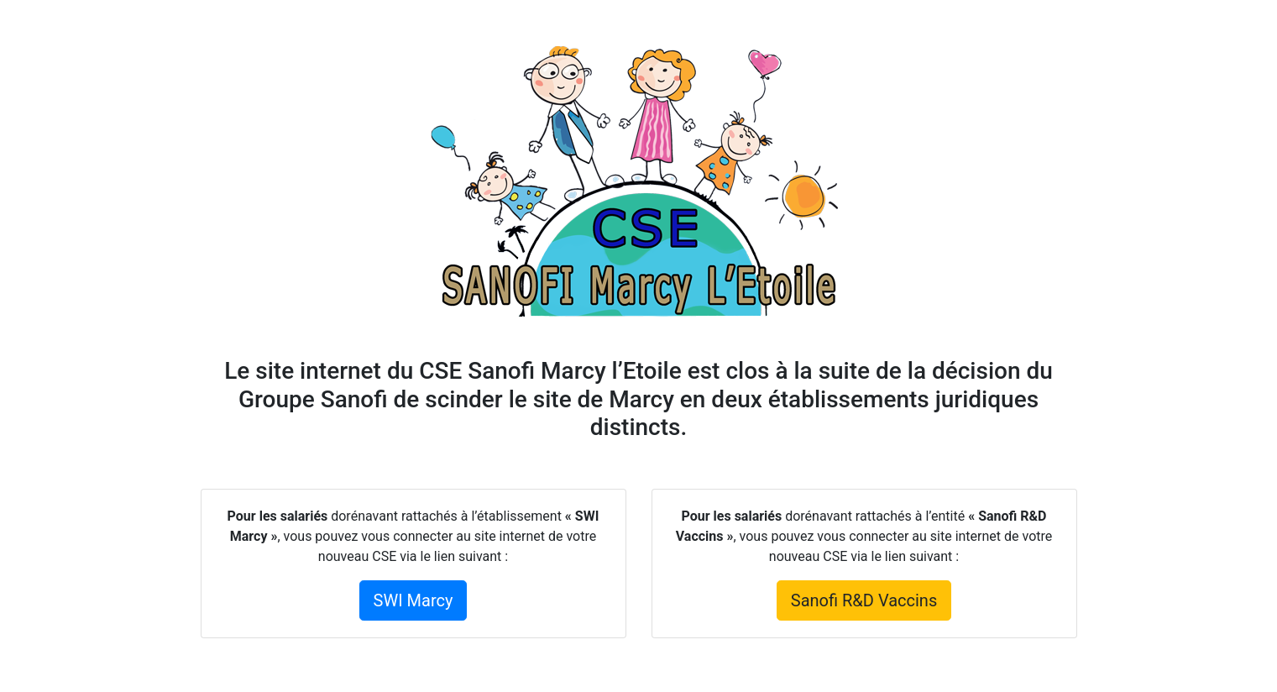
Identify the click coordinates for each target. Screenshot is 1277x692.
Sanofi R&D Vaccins (864, 600)
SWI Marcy (413, 600)
